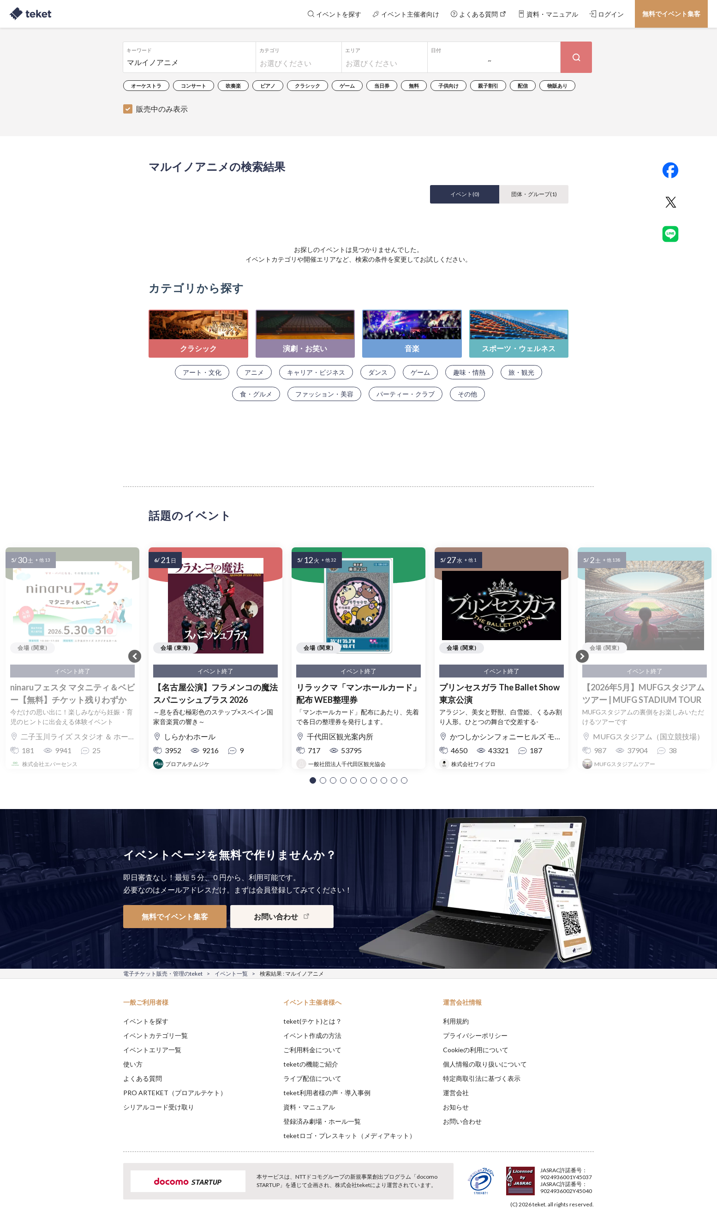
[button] (313, 780)
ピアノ (267, 86)
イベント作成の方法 (312, 1035)
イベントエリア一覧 (152, 1050)
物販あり (557, 86)
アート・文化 (202, 372)
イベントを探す (145, 1021)
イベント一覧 (231, 973)
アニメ (254, 372)
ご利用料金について (312, 1050)
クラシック (307, 86)
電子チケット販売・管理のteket (163, 973)
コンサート (193, 86)
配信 (523, 86)
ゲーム (347, 86)
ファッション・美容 (324, 394)
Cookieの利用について (475, 1050)
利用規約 (456, 1021)
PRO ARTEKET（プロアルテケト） (175, 1093)
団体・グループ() (534, 194)
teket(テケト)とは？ (312, 1021)
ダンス (378, 372)
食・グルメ (256, 394)
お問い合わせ (462, 1121)
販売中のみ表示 (162, 108)
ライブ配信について (312, 1078)
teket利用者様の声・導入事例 (326, 1093)
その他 (467, 394)
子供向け (448, 86)
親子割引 (488, 86)
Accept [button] (588, 1177)
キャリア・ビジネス (316, 372)
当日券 (381, 86)
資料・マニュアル (309, 1107)
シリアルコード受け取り (158, 1107)
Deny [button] (541, 1177)
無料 (414, 86)
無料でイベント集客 (671, 14)
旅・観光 (521, 372)
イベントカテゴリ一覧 (155, 1035)
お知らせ (456, 1107)
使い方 (133, 1064)
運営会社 (456, 1093)
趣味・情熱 (469, 372)
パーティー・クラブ (405, 394)
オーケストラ (146, 86)
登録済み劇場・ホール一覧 (322, 1121)
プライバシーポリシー (475, 1035)
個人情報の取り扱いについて (485, 1064)
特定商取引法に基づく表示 (481, 1078)
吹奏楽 (233, 86)
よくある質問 (142, 1078)
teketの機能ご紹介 (310, 1064)
